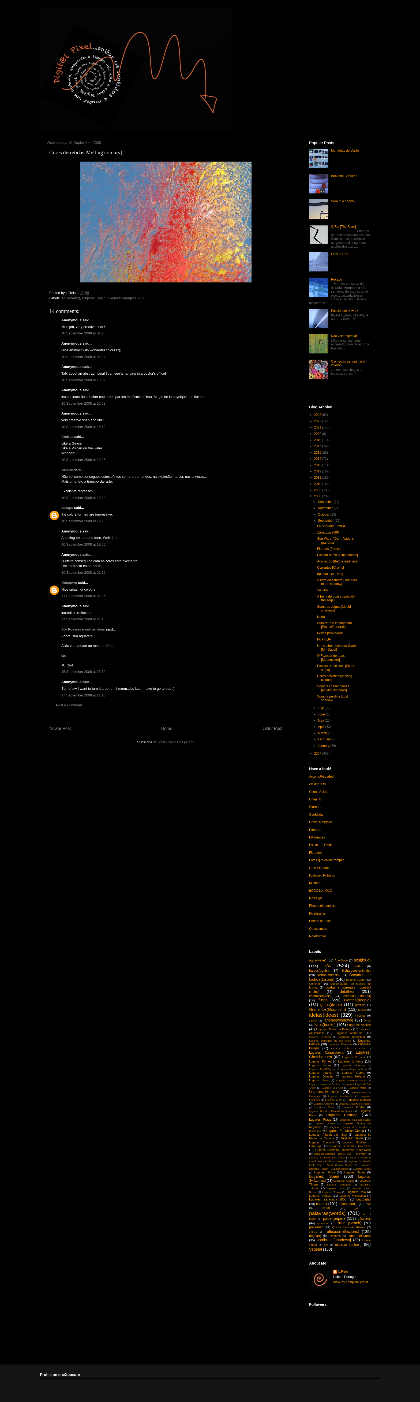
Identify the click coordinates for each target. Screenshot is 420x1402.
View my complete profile (351, 1282)
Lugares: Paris (324, 1107)
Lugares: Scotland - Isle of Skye (327, 1157)
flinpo (323, 1000)
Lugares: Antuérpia (349, 1033)
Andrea (67, 437)
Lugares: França (320, 1072)
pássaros (364, 1219)
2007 (318, 753)
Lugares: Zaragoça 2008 (126, 298)
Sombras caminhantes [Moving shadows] (333, 688)
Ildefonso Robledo (322, 875)
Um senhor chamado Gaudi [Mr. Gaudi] (337, 647)
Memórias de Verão (345, 150)
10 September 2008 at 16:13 (83, 427)
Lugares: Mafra (357, 1087)
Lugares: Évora (320, 1065)
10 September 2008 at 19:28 (83, 521)
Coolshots (316, 814)
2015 (318, 452)
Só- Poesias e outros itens (83, 629)
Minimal (314, 883)
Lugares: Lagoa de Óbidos (324, 1084)
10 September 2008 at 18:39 (83, 498)
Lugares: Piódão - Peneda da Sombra (331, 1111)
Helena (67, 470)
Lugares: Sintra (324, 1172)
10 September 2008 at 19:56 (83, 544)
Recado (336, 279)
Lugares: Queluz (324, 1123)
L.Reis (343, 1271)
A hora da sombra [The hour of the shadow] (337, 582)
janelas (313, 1020)
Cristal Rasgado (320, 822)
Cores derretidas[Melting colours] (85, 152)
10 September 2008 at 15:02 (83, 380)
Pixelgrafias (317, 913)
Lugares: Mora (333, 1099)
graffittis (360, 1004)
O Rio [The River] (343, 227)
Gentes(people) (357, 1000)
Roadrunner (317, 936)
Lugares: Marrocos (325, 1092)
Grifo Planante (319, 868)
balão (358, 966)
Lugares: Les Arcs (332, 1087)
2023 (318, 415)
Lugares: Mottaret (359, 1099)
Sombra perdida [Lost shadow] (332, 698)
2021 (318, 427)
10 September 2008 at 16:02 (83, 403)
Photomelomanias (322, 906)
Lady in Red (339, 254)
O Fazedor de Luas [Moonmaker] (331, 657)
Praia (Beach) (348, 1223)
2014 (318, 459)
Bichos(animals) (328, 975)
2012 (318, 471)
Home (166, 728)
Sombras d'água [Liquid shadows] (334, 608)
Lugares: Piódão (354, 1107)
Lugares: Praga (320, 1119)
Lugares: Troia (356, 1192)
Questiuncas (318, 929)
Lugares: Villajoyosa (352, 1195)
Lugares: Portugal (342, 1115)
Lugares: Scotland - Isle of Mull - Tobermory (340, 1153)
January (324, 746)
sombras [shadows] (334, 1240)
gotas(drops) (331, 1004)
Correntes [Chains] (330, 567)
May (321, 720)
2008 (318, 496)
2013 (318, 465)
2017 (318, 446)
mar (368, 1204)
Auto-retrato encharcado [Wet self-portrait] (334, 625)
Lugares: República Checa (345, 1131)
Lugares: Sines (362, 1168)
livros (367, 1020)
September (326, 521)
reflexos (313, 1232)
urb (326, 1244)
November (326, 508)
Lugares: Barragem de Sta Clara (330, 1040)
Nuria (321, 617)
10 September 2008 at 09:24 (83, 357)
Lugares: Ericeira (350, 1061)
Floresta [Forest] (328, 549)
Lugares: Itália (319, 1080)
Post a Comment (69, 705)
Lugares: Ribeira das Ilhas (328, 1134)
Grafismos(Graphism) (327, 1009)
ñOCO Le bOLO (320, 891)
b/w (328, 965)
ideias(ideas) (323, 1015)
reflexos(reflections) (342, 1231)
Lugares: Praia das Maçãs (355, 1119)
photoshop (323, 1223)
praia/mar (316, 1227)
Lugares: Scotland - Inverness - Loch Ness (343, 1149)
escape (67, 508)
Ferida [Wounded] (330, 633)
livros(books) (325, 1025)
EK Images (317, 837)
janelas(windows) (338, 1020)
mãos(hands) (348, 1204)
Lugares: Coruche (354, 1057)
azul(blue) (362, 960)
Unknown (69, 583)
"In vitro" (323, 590)
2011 (318, 477)
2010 (318, 484)
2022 (318, 421)
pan (364, 1214)
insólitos (360, 1015)
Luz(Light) (364, 1199)
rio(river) (315, 1236)
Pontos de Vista (320, 921)
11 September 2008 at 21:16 (83, 619)
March (323, 733)
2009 (318, 490)
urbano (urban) (348, 1244)
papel (312, 1218)
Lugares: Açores (359, 1025)
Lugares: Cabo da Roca (348, 1048)
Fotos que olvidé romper (326, 860)
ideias (362, 1009)
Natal (326, 1208)
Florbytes (315, 853)
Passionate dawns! (344, 311)
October (324, 514)
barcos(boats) (319, 970)
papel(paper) (334, 1218)
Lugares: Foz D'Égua (321, 1069)
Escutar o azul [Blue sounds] (337, 555)
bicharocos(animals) (356, 970)
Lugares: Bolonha (340, 1044)
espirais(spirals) (320, 996)
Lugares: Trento (331, 1192)
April (321, 727)
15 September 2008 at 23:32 (83, 672)
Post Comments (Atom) (176, 742)
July (321, 708)
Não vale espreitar (344, 336)
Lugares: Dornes (320, 1061)
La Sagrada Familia (331, 526)
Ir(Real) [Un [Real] (330, 574)
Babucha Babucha (344, 176)
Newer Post (60, 728)
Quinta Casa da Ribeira (348, 1227)
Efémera (315, 830)
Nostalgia (315, 898)
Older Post (272, 728)
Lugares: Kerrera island (350, 1080)
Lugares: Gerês (353, 1072)
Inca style (324, 639)
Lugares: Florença (353, 1065)
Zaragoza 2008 (328, 532)
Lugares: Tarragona (339, 1184)
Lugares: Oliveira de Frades (355, 1103)
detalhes (347, 991)
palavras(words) (327, 1213)
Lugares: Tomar (336, 1188)
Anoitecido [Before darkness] (337, 561)
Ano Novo (341, 960)
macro (321, 1204)
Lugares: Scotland (321, 1142)
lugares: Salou (352, 1138)
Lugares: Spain (93, 298)
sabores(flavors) (359, 1236)
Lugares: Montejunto (340, 1096)
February (325, 739)
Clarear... (315, 807)
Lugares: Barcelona (351, 1036)
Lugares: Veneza (320, 1195)
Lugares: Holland (353, 1076)
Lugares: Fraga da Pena (353, 1069)
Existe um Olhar (320, 845)
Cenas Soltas (318, 792)
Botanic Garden (356, 979)
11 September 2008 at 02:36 (83, 596)
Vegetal (315, 1249)
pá (356, 1208)
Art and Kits (317, 784)
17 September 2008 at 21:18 (83, 695)
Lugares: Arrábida (320, 1036)
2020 (318, 434)
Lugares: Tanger (343, 1180)
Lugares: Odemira (323, 1103)
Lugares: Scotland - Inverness (350, 1146)
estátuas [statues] (357, 996)
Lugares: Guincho (321, 1076)
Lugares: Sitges (354, 1172)
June (322, 714)
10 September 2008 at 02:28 (83, 333)
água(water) (71, 298)
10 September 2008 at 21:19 (83, 573)
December (326, 502)
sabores (336, 1235)
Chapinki (315, 799)
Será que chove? (343, 201)
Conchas (315, 983)
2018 (318, 440)
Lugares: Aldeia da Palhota (334, 1029)
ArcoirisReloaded (321, 776)
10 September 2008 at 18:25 (83, 460)
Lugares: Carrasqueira (326, 1052)
